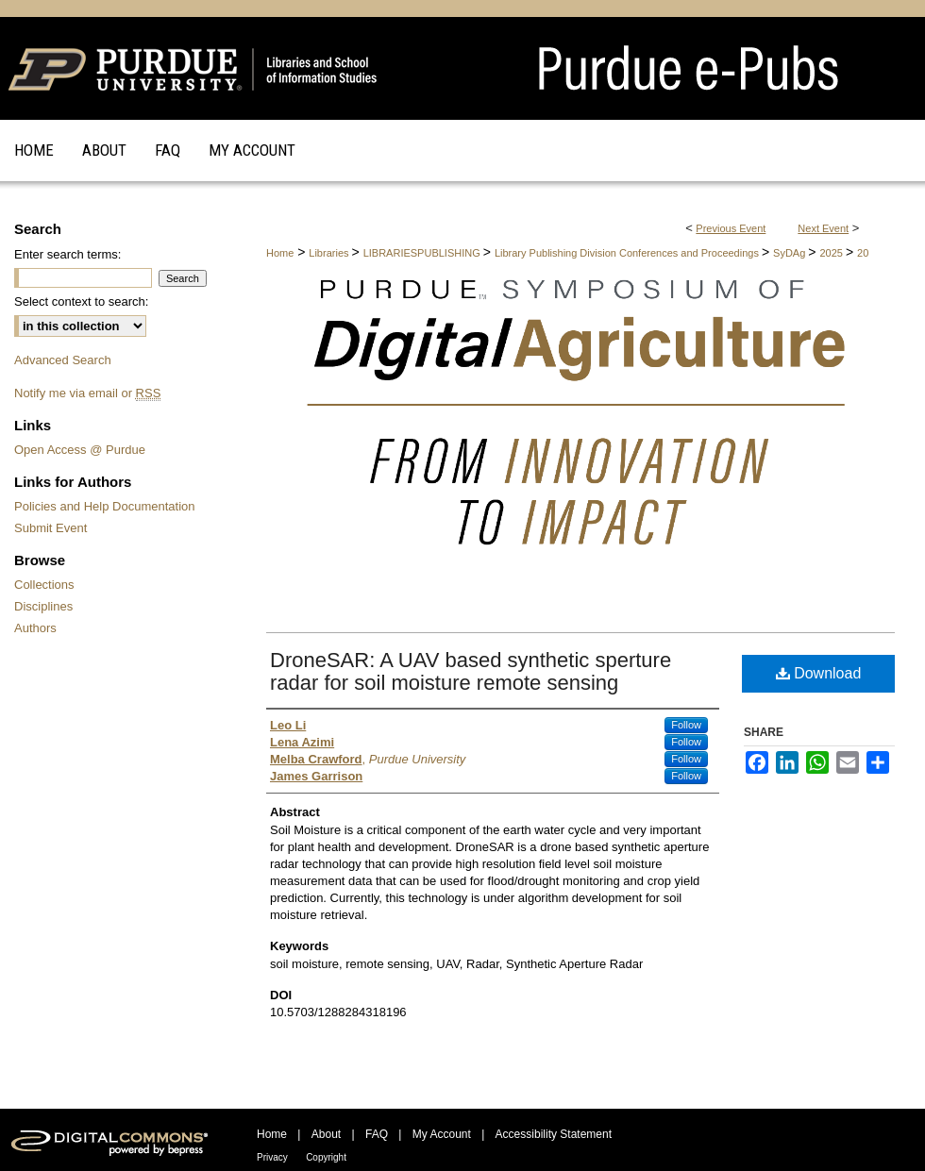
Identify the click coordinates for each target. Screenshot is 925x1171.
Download (819, 673)
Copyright (326, 1157)
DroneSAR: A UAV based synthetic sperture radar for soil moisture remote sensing (470, 671)
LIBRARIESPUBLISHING (423, 253)
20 (862, 253)
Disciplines (43, 606)
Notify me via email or (87, 393)
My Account (441, 1134)
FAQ (376, 1134)
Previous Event (730, 228)
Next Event (823, 228)
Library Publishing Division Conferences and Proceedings (628, 253)
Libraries (330, 253)
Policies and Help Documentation (104, 506)
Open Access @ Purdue (79, 450)
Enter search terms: (67, 254)
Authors (35, 628)
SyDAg (790, 253)
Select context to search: (81, 301)
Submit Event (50, 528)
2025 (832, 253)
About (326, 1134)
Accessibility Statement (554, 1134)
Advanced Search (62, 360)
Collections (44, 584)
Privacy (272, 1157)
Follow (686, 724)
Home (280, 253)
